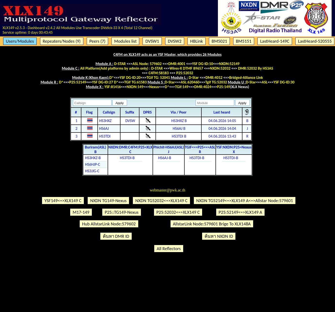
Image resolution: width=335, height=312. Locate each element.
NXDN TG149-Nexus (108, 200)
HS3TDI (105, 136)
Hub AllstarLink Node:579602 (109, 224)
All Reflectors (169, 248)
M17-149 (81, 212)
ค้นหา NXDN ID (219, 236)
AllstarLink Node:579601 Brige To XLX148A (212, 224)
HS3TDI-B (127, 158)
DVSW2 (174, 41)
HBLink (196, 41)
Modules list (125, 41)
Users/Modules (20, 41)
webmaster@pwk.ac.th (167, 190)
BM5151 (243, 41)
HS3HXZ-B (93, 158)
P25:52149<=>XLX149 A (240, 212)
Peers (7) (97, 41)
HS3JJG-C (92, 171)
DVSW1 (152, 41)
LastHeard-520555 (315, 41)
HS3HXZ (105, 120)
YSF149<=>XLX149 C (62, 200)
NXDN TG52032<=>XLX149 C (161, 200)
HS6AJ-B (164, 158)
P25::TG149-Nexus (121, 212)
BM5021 (219, 41)
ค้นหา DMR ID (116, 236)
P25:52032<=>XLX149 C (178, 212)
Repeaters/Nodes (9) (62, 41)
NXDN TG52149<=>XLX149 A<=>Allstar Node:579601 (244, 200)
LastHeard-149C (274, 41)
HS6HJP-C (92, 164)
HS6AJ (104, 128)
